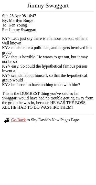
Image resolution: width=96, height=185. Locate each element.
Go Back (15, 120)
